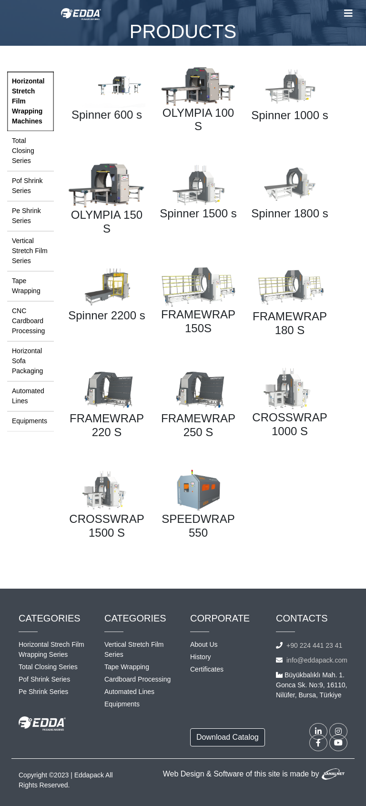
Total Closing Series (23, 150)
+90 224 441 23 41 (314, 645)
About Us (204, 644)
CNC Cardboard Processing (28, 321)
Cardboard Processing (137, 679)
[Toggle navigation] (348, 13)
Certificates (207, 669)
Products (196, 52)
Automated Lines (28, 396)
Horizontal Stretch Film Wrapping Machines (28, 101)
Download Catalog (227, 737)
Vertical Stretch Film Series (30, 251)
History (200, 657)
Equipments (29, 421)
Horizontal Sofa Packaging (27, 361)
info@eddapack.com (316, 660)
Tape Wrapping (26, 286)
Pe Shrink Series (26, 215)
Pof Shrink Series (27, 185)
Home (164, 52)
